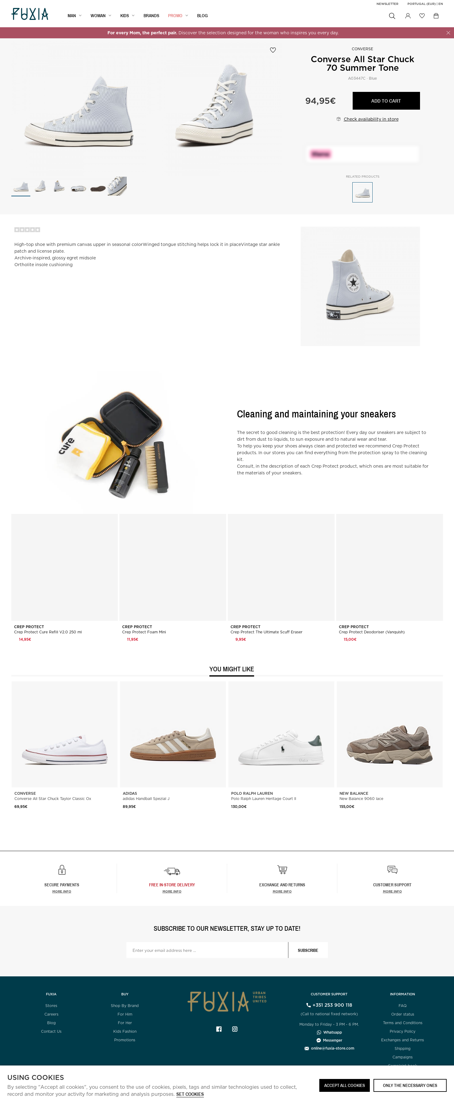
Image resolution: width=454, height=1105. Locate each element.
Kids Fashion (125, 1031)
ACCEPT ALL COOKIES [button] (344, 1085)
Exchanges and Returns (402, 1040)
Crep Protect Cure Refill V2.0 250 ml (48, 632)
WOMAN (98, 15)
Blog (51, 1022)
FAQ (403, 1005)
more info (172, 891)
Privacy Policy (402, 1031)
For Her (125, 1022)
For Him (125, 1014)
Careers (51, 1014)
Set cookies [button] (190, 1094)
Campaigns (402, 1057)
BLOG (202, 15)
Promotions (124, 1040)
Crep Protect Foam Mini (144, 632)
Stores (51, 1005)
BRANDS (151, 15)
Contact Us (51, 1031)
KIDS (124, 15)
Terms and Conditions (402, 1022)
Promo (175, 15)
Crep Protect (29, 627)
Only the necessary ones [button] (410, 1085)
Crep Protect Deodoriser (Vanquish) (372, 632)
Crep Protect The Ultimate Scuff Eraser (266, 632)
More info (61, 891)
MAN (72, 15)
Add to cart (386, 100)
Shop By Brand (125, 1005)
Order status (402, 1014)
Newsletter (387, 4)
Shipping (403, 1048)
